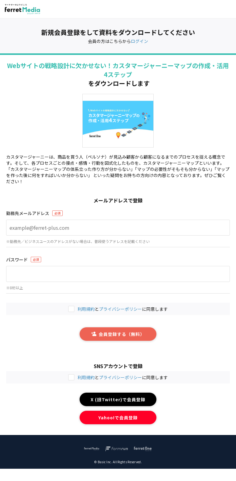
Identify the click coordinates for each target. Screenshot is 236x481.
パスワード (17, 259)
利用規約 (86, 377)
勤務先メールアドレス (27, 213)
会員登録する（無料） (118, 334)
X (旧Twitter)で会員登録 (118, 399)
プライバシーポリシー (120, 377)
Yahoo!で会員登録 (118, 417)
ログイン (139, 41)
